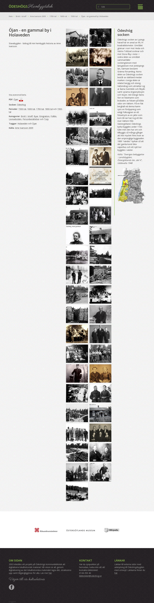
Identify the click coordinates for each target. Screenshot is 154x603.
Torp (46, 119)
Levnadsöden (15, 119)
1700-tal (52, 16)
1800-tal (49, 109)
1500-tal (74, 16)
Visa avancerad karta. (17, 95)
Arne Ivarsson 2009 (38, 16)
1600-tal (63, 16)
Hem (11, 16)
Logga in (12, 601)
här (50, 573)
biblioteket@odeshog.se (90, 576)
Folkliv (53, 116)
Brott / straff (21, 16)
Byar (36, 116)
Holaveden (23, 123)
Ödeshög (21, 104)
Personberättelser (31, 119)
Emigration (44, 116)
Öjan (16, 99)
